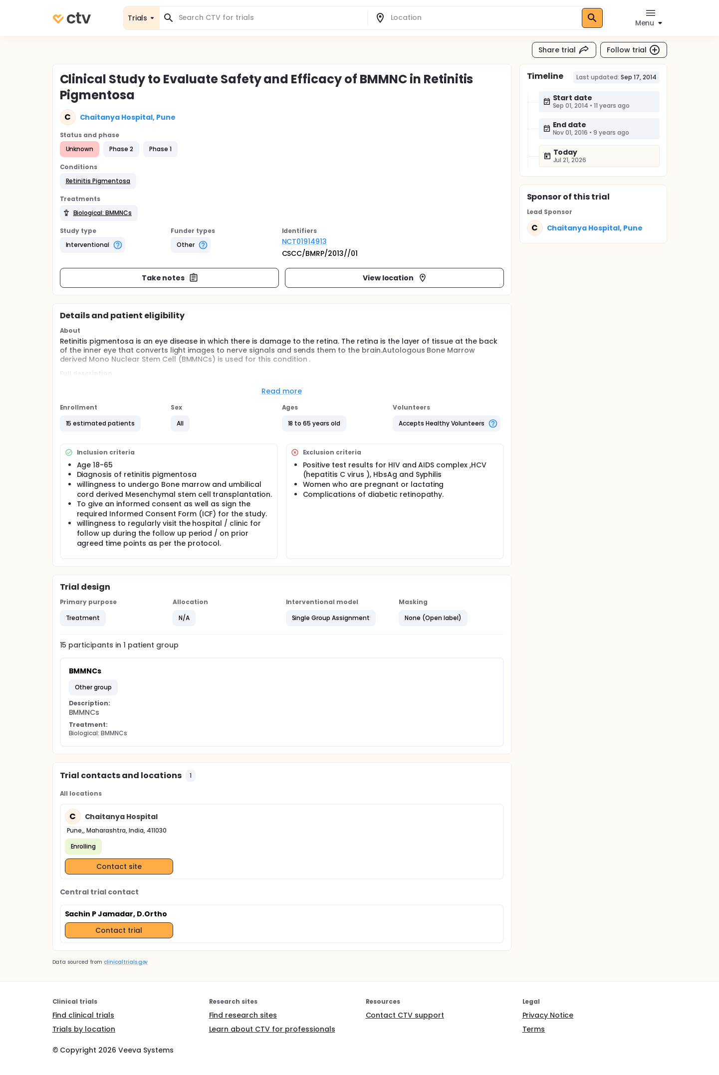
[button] (98, 181)
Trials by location (83, 1029)
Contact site (119, 866)
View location (395, 278)
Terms (533, 1029)
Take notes (170, 278)
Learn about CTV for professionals (272, 1029)
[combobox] (269, 17)
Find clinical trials (83, 1015)
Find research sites (243, 1015)
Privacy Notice (548, 1015)
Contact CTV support (405, 1015)
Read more (281, 391)
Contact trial (118, 930)
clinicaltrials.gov (126, 962)
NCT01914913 (304, 241)
